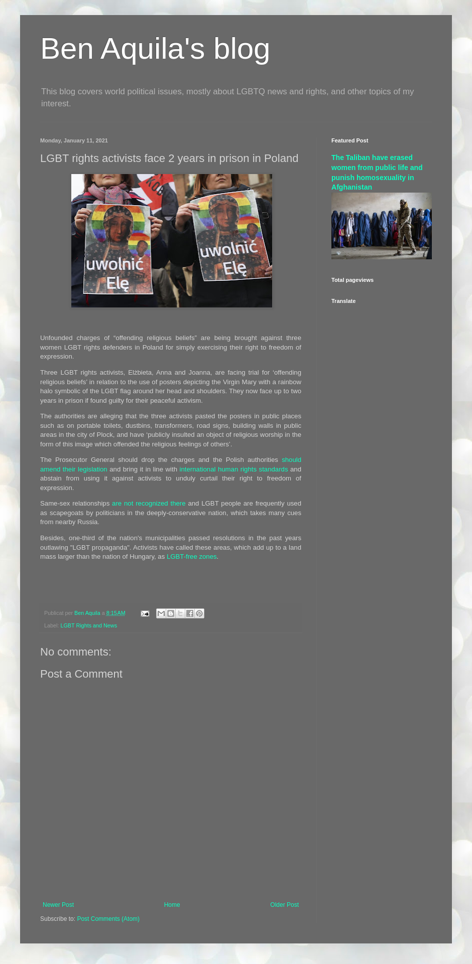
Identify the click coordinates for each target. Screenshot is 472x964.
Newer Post (58, 904)
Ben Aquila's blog (155, 48)
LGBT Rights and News (88, 625)
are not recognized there (148, 503)
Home (172, 904)
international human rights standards (234, 469)
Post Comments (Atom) (108, 918)
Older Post (284, 904)
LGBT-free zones (192, 556)
